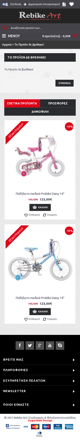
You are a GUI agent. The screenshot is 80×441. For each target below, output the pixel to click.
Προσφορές (58, 103)
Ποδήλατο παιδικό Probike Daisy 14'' (40, 193)
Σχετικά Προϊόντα (22, 103)
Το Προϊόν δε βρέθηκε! (29, 44)
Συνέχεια (64, 83)
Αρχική (7, 44)
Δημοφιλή (40, 111)
